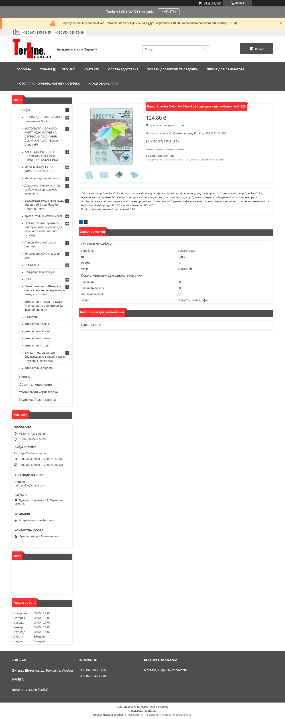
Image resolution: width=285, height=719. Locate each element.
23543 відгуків (212, 3)
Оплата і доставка (123, 69)
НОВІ (28, 279)
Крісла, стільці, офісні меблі (43, 216)
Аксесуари (31, 316)
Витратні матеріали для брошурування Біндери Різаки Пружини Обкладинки (44, 356)
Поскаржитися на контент (142, 714)
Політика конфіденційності (176, 714)
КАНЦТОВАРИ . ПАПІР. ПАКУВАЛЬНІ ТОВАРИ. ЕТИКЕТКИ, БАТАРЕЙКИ (41, 156)
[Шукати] (205, 49)
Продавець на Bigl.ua (142, 710)
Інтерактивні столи (36, 345)
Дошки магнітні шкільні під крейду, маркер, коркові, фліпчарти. (42, 189)
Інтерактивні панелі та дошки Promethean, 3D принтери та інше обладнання (43, 305)
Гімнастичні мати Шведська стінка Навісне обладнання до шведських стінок (44, 290)
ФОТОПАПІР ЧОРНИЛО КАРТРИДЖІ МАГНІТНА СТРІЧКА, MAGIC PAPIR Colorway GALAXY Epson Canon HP (41, 136)
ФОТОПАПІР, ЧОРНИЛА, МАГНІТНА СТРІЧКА (48, 83)
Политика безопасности (37, 399)
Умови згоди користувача (38, 392)
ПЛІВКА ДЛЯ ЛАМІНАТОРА (225, 69)
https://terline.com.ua (32, 453)
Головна (24, 69)
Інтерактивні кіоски (37, 331)
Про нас (68, 69)
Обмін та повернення (35, 384)
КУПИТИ (169, 12)
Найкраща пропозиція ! (39, 272)
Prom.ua (163, 706)
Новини (25, 377)
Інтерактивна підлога (38, 368)
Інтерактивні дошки (37, 324)
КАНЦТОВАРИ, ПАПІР (104, 83)
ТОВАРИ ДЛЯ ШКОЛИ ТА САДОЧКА (172, 69)
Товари (46, 69)
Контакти (91, 69)
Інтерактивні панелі (37, 338)
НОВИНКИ (31, 265)
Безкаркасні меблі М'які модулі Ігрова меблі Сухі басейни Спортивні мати (45, 204)
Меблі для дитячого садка (41, 178)
